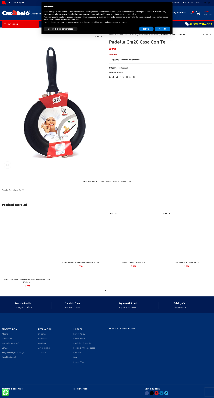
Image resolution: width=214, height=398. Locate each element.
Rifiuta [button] (146, 29)
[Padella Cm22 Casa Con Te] (133, 243)
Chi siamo (42, 334)
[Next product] (210, 34)
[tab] (89, 180)
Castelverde (7, 339)
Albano (5, 334)
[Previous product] (203, 34)
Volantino (42, 343)
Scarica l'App (78, 362)
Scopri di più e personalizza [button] (60, 29)
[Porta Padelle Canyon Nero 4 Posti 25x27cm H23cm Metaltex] (27, 243)
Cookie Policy (79, 339)
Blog (75, 357)
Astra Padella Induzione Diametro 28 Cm (80, 280)
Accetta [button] (162, 29)
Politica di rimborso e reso (84, 348)
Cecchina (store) (9, 357)
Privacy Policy (79, 334)
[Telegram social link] (134, 77)
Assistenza (42, 339)
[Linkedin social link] (130, 77)
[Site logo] (22, 12)
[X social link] (123, 77)
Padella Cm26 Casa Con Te (187, 280)
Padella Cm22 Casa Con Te (133, 280)
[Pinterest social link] (127, 77)
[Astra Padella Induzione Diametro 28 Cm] (80, 243)
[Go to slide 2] (108, 290)
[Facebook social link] (205, 3)
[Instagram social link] (208, 3)
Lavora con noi (44, 348)
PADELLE (123, 72)
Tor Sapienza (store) (10, 343)
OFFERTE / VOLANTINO (201, 24)
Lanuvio (5, 348)
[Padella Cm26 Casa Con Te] (187, 243)
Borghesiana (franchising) (13, 352)
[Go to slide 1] (105, 290)
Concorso (42, 352)
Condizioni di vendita (82, 343)
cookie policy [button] (130, 14)
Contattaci (77, 352)
